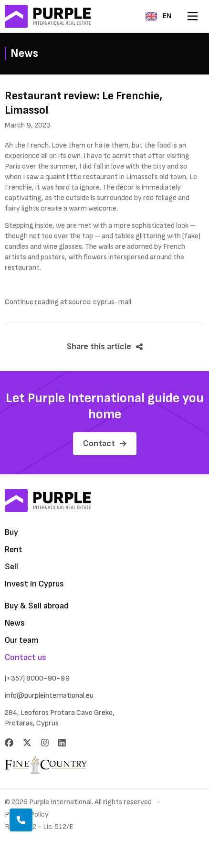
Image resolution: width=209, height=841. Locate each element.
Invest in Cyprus (34, 584)
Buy (11, 532)
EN (158, 16)
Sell (11, 567)
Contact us (25, 657)
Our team (22, 640)
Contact (104, 443)
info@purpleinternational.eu (49, 695)
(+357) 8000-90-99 (37, 678)
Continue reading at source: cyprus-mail (68, 302)
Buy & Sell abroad (37, 606)
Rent (13, 549)
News (15, 623)
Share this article (105, 346)
